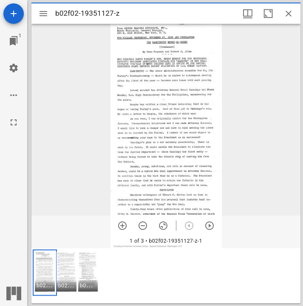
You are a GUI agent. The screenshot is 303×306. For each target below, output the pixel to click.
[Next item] (209, 225)
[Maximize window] (268, 13)
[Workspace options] (13, 95)
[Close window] (288, 13)
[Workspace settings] (13, 68)
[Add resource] (13, 13)
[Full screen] (13, 122)
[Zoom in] (122, 225)
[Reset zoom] (163, 225)
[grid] (165, 275)
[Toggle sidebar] (43, 13)
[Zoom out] (143, 225)
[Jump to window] (13, 41)
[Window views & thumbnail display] (248, 13)
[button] (45, 273)
